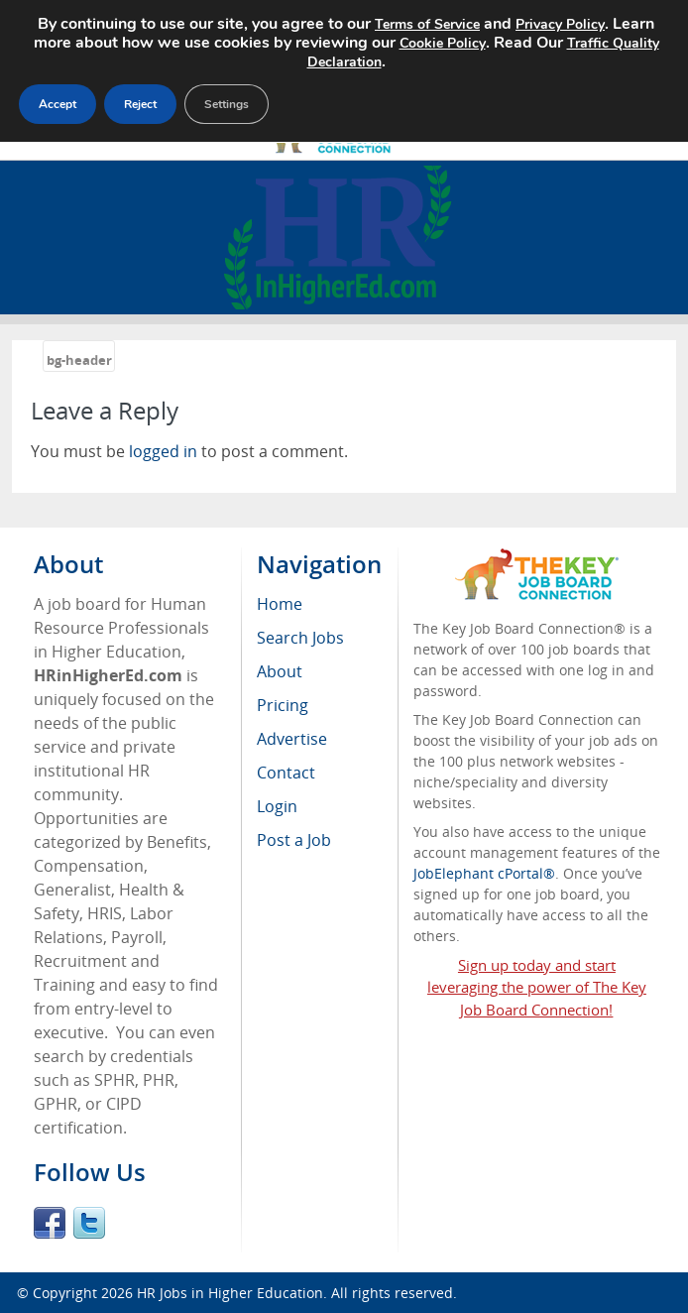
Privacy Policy (560, 24)
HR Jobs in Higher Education (230, 1292)
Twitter (89, 1223)
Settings (226, 104)
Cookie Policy (443, 43)
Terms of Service (427, 24)
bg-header (79, 360)
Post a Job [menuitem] (294, 840)
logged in (163, 451)
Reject (140, 104)
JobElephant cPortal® (484, 873)
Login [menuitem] (277, 806)
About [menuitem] (279, 671)
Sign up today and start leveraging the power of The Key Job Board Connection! (536, 987)
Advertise (292, 739)
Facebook (49, 1223)
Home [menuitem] (279, 604)
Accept (57, 104)
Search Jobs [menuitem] (300, 638)
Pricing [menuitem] (282, 705)
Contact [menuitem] (286, 772)
